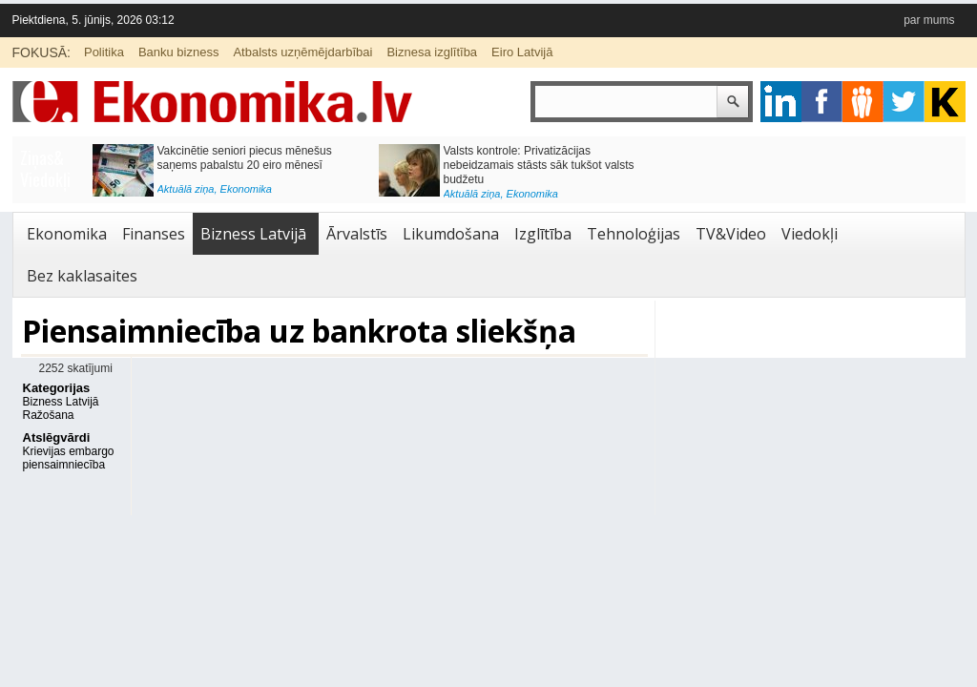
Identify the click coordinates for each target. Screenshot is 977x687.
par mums (929, 20)
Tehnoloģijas (633, 233)
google (780, 101)
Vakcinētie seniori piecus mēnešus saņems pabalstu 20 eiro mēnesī (244, 158)
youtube (945, 101)
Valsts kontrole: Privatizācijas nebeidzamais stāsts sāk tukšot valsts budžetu (539, 165)
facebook (821, 101)
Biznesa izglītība (431, 52)
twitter (904, 101)
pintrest (862, 101)
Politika (104, 52)
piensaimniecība (64, 464)
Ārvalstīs (356, 233)
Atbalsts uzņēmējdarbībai (302, 52)
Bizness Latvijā (253, 233)
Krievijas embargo (68, 451)
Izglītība (543, 233)
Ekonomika (246, 189)
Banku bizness (178, 52)
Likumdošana (451, 233)
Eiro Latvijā (521, 52)
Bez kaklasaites (82, 275)
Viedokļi (809, 233)
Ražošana (48, 415)
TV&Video (731, 233)
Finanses (153, 233)
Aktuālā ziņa (186, 189)
